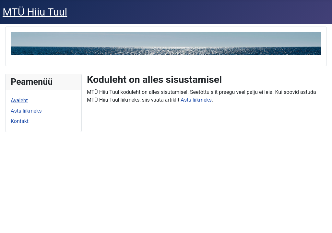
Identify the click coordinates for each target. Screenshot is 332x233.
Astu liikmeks (26, 111)
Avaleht (19, 100)
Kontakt (20, 121)
